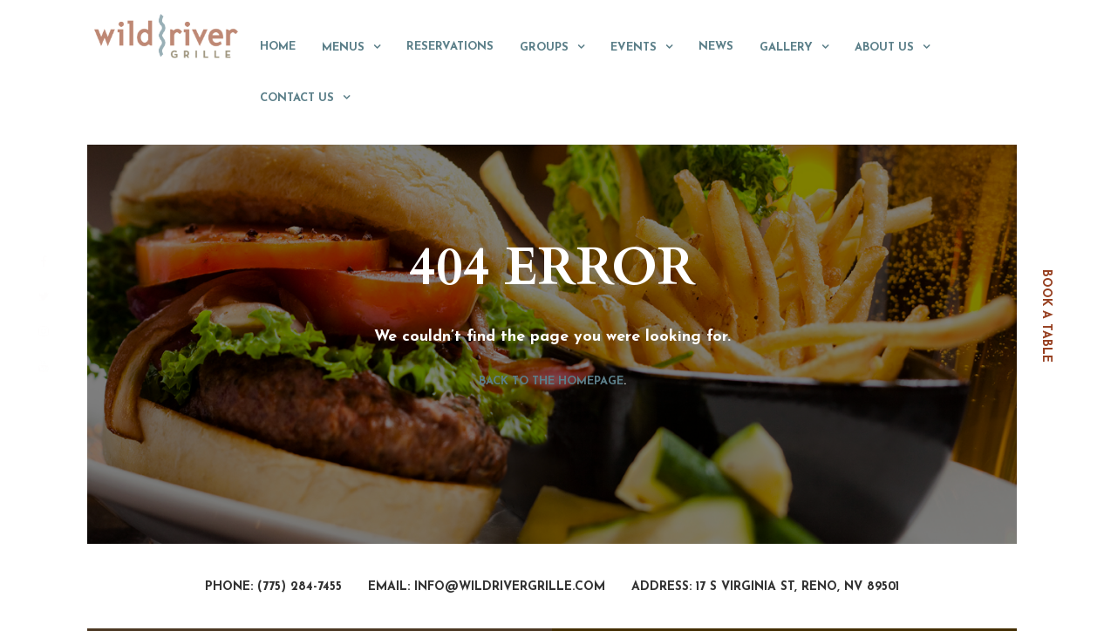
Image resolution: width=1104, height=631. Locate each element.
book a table (1046, 316)
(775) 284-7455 (299, 587)
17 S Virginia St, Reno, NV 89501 (797, 587)
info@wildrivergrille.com (509, 587)
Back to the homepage (551, 381)
